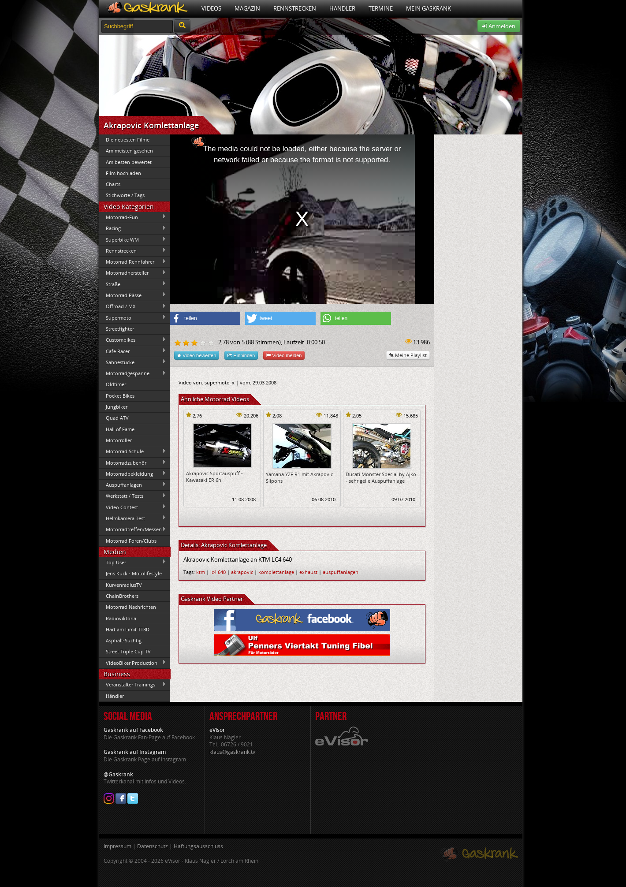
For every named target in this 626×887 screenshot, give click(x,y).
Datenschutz (152, 846)
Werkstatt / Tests (132, 495)
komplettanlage (276, 572)
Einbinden (241, 355)
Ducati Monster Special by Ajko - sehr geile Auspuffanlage (381, 477)
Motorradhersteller (132, 272)
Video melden (284, 355)
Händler (342, 8)
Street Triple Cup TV (128, 651)
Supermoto (132, 317)
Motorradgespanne (132, 373)
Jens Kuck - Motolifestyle (134, 573)
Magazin (247, 8)
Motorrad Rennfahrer (132, 261)
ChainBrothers (122, 596)
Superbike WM (132, 239)
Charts (113, 184)
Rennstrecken (294, 8)
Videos (211, 8)
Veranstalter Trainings (132, 684)
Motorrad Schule (132, 451)
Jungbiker (116, 406)
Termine (381, 8)
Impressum (117, 846)
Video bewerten (196, 355)
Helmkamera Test (132, 518)
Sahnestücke (132, 361)
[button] (205, 318)
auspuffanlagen (340, 572)
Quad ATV (117, 417)
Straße (132, 283)
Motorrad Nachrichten (131, 607)
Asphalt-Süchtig (124, 640)
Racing (132, 228)
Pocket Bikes (120, 395)
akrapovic (242, 572)
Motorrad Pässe (132, 294)
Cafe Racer (132, 350)
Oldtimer (116, 384)
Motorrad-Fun (132, 216)
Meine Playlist (408, 355)
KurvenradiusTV (124, 584)
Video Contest (132, 507)
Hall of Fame (120, 429)
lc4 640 (218, 572)
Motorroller (119, 440)
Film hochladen (123, 173)
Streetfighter (120, 328)
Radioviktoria (121, 618)
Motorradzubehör (132, 462)
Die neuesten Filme (127, 139)
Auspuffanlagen (132, 484)
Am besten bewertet (129, 162)
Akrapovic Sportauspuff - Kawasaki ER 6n (214, 476)
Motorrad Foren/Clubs (131, 540)
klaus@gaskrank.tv (232, 752)
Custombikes (132, 339)
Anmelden (498, 26)
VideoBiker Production (132, 662)
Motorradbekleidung (132, 473)
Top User (132, 562)
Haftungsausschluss (198, 846)
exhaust (308, 572)
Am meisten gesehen (129, 150)
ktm (200, 572)
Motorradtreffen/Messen (132, 529)
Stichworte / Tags (125, 195)
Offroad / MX (132, 306)
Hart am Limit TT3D (127, 629)
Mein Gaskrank (428, 8)
